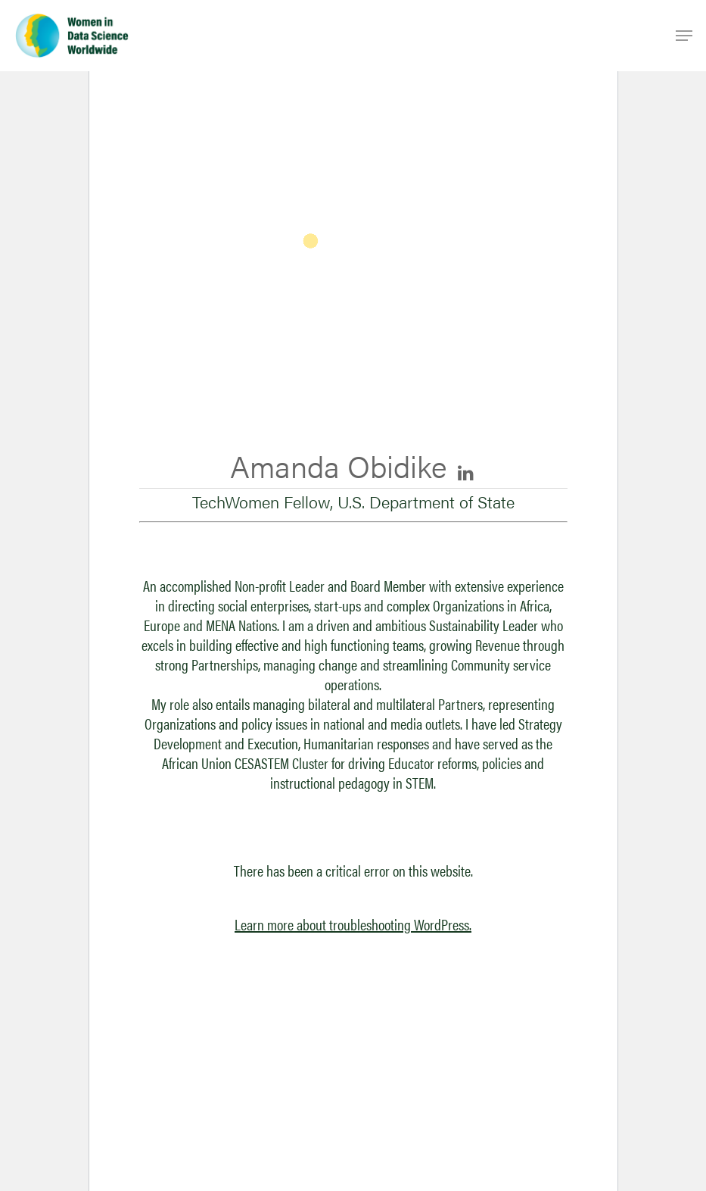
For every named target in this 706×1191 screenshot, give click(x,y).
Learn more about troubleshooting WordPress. (353, 924)
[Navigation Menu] (684, 35)
